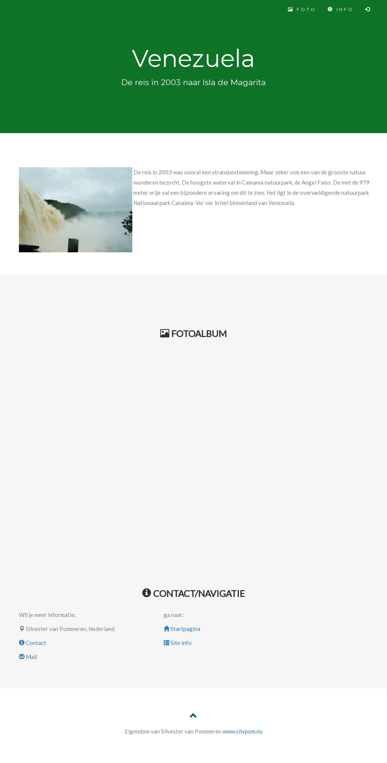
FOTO (302, 9)
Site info (178, 642)
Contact (32, 642)
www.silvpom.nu (243, 731)
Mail (28, 656)
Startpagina (182, 628)
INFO (341, 9)
